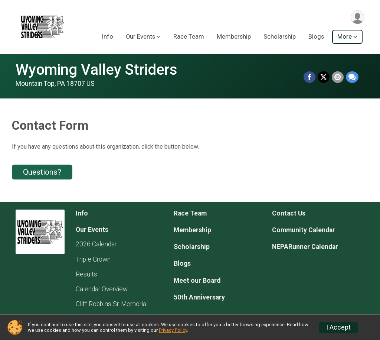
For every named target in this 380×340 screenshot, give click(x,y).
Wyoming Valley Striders (96, 69)
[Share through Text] (352, 77)
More (344, 36)
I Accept (338, 327)
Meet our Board (197, 280)
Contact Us (288, 213)
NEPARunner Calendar (305, 246)
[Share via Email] (338, 77)
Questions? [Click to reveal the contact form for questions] (42, 172)
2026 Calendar (96, 244)
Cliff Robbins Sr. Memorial (112, 304)
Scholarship (279, 36)
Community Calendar (303, 230)
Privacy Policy (173, 330)
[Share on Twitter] (324, 77)
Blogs (316, 36)
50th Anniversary (199, 297)
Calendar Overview (102, 289)
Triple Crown (93, 259)
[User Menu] (357, 17)
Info (107, 36)
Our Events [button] (140, 36)
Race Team (188, 36)
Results (86, 274)
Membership (234, 36)
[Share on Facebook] (309, 77)
